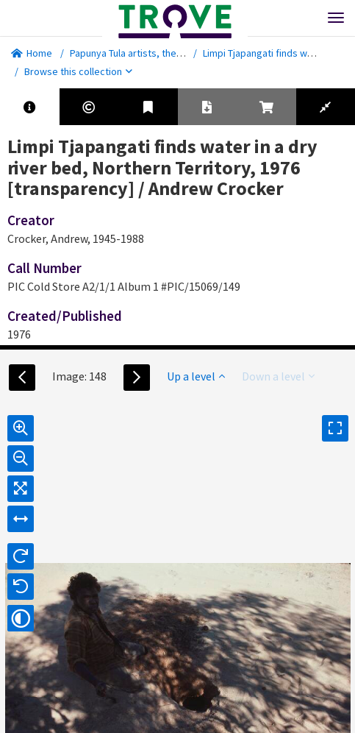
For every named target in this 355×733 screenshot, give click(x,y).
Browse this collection (78, 71)
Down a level (278, 376)
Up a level (196, 376)
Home (31, 53)
